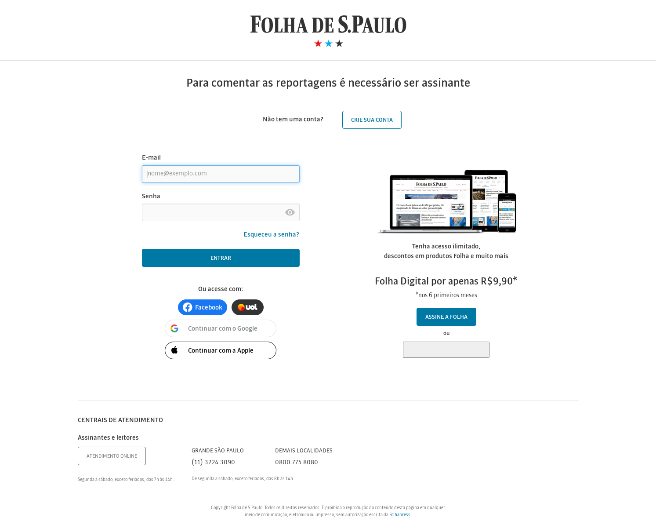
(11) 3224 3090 (213, 462)
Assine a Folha (446, 317)
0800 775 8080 (296, 462)
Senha (151, 196)
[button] (202, 307)
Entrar (220, 258)
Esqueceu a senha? (271, 234)
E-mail (151, 157)
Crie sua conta (372, 120)
